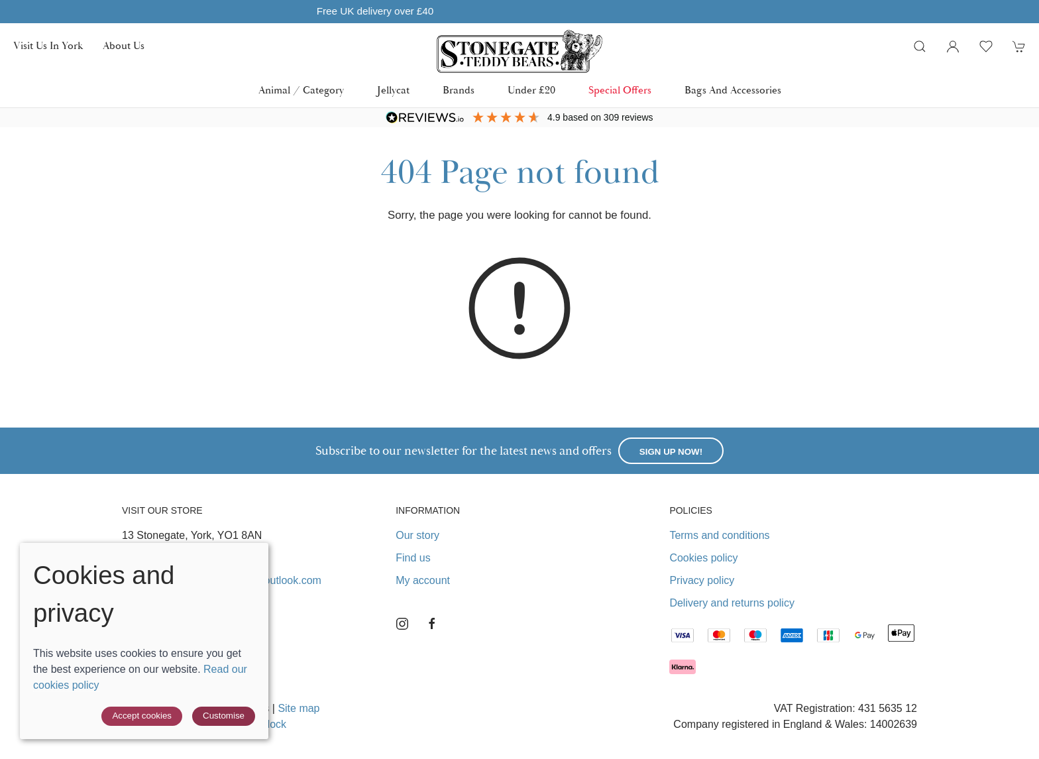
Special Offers (619, 90)
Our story (417, 535)
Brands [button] (458, 90)
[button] (919, 46)
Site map (298, 708)
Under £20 (531, 90)
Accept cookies (142, 716)
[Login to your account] (952, 46)
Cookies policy (703, 557)
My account (423, 580)
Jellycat (393, 90)
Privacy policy (701, 580)
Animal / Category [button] (301, 90)
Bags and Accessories (732, 90)
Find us (413, 557)
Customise (224, 716)
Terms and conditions (719, 535)
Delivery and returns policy (731, 603)
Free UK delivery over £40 (519, 11)
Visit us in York (48, 46)
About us (123, 46)
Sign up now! (670, 452)
